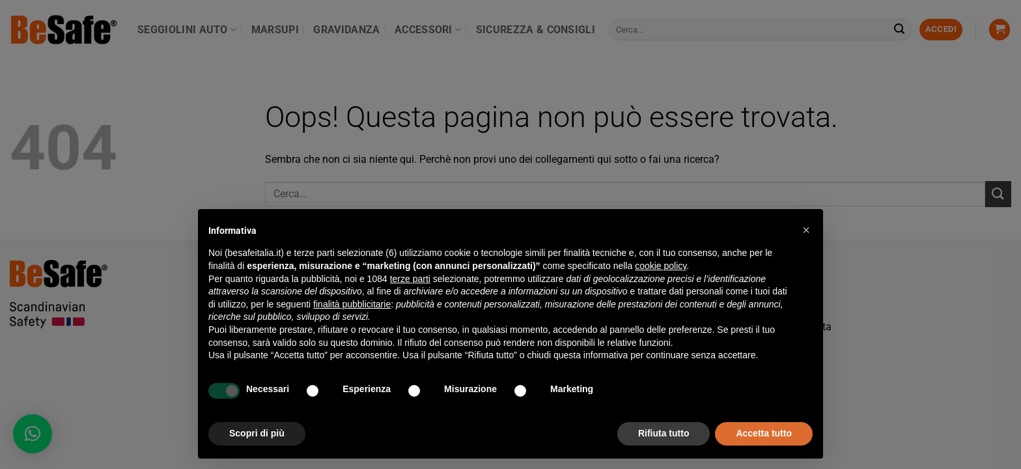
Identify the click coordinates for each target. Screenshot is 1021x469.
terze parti (410, 279)
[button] (806, 230)
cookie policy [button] (660, 266)
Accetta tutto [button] (764, 433)
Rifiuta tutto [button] (664, 433)
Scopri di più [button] (257, 433)
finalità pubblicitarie (352, 304)
